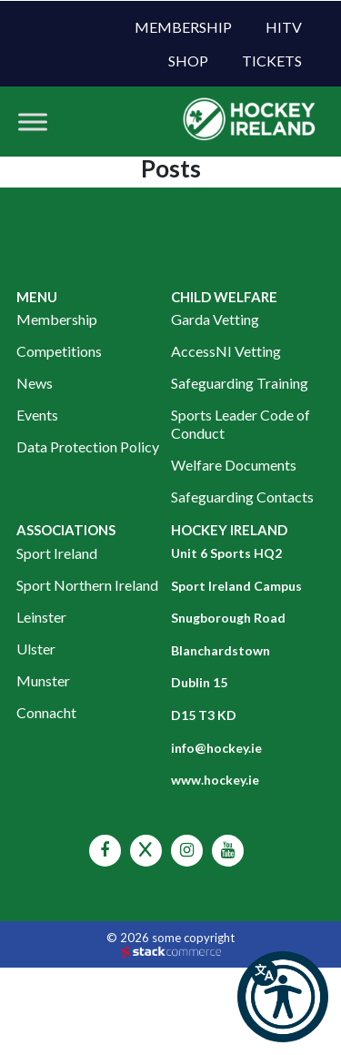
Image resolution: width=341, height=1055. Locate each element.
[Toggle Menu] (32, 121)
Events (37, 414)
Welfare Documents (233, 464)
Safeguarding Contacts (242, 496)
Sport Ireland (56, 553)
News (34, 382)
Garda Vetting (215, 319)
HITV (284, 27)
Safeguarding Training (239, 382)
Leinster (41, 616)
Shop (188, 60)
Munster (43, 680)
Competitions (59, 351)
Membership (183, 27)
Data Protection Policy (87, 446)
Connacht (46, 712)
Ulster (35, 648)
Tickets (272, 60)
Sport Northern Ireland (87, 584)
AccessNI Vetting (226, 351)
